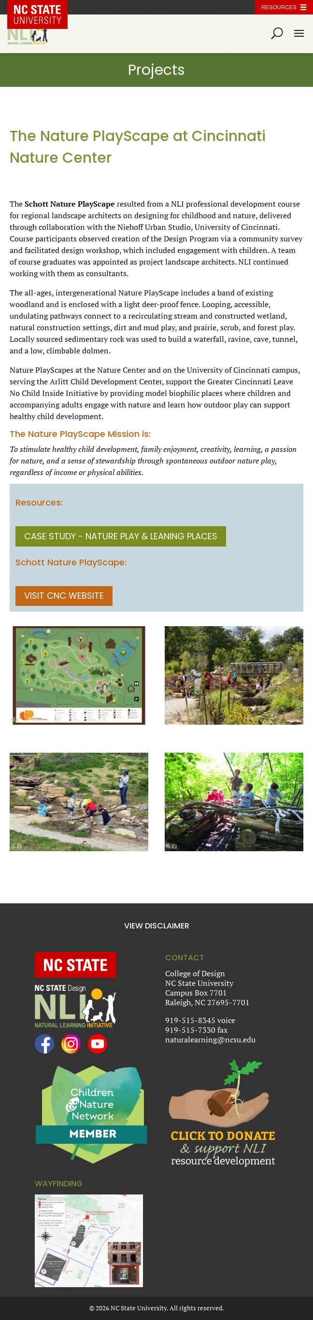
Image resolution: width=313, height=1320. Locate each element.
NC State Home (44, 7)
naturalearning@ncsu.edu (210, 1039)
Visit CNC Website (64, 596)
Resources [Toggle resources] (279, 7)
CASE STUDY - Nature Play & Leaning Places (120, 536)
